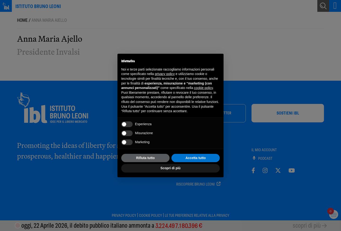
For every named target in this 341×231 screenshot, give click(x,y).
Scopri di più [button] (171, 168)
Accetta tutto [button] (195, 158)
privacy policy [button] (165, 74)
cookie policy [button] (203, 88)
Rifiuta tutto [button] (145, 158)
